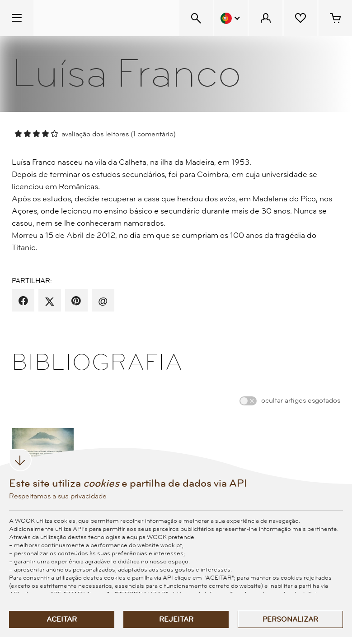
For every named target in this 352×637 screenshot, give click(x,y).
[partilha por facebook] (23, 301)
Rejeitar (176, 619)
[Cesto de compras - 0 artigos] (335, 18)
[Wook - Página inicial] (88, 18)
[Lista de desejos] (300, 18)
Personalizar (290, 619)
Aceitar (62, 619)
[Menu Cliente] (265, 18)
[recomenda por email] (103, 301)
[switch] (248, 400)
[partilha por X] (49, 301)
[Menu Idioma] (231, 18)
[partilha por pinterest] (76, 301)
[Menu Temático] (16, 18)
